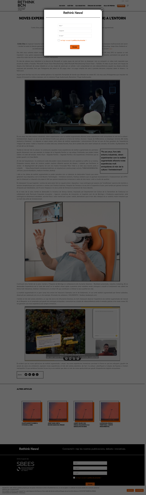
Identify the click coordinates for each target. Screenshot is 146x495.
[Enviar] (74, 47)
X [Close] (102, 9)
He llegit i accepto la (72, 40)
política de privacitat (79, 40)
